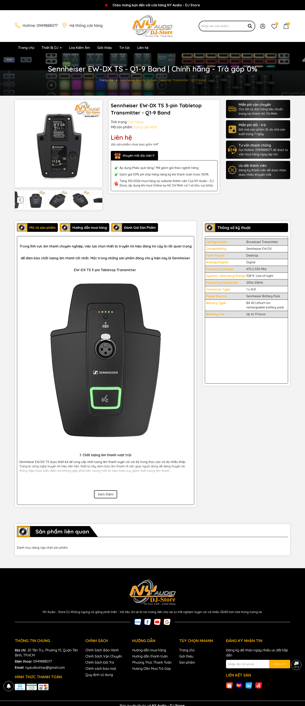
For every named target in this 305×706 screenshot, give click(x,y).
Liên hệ (142, 48)
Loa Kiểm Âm (79, 48)
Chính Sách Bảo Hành (102, 650)
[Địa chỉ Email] (258, 664)
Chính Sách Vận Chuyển (103, 656)
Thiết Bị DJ (50, 48)
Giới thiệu (104, 48)
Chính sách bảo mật (100, 668)
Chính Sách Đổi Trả (99, 662)
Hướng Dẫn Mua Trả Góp (151, 668)
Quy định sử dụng (99, 675)
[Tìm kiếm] (250, 26)
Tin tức (124, 48)
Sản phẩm (187, 662)
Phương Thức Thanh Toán (152, 662)
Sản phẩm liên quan (62, 531)
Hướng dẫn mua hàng (149, 650)
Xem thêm (106, 494)
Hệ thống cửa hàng (86, 25)
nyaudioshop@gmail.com (45, 667)
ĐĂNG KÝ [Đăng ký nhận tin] (279, 664)
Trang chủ (26, 48)
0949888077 (47, 25)
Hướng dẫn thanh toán (150, 656)
